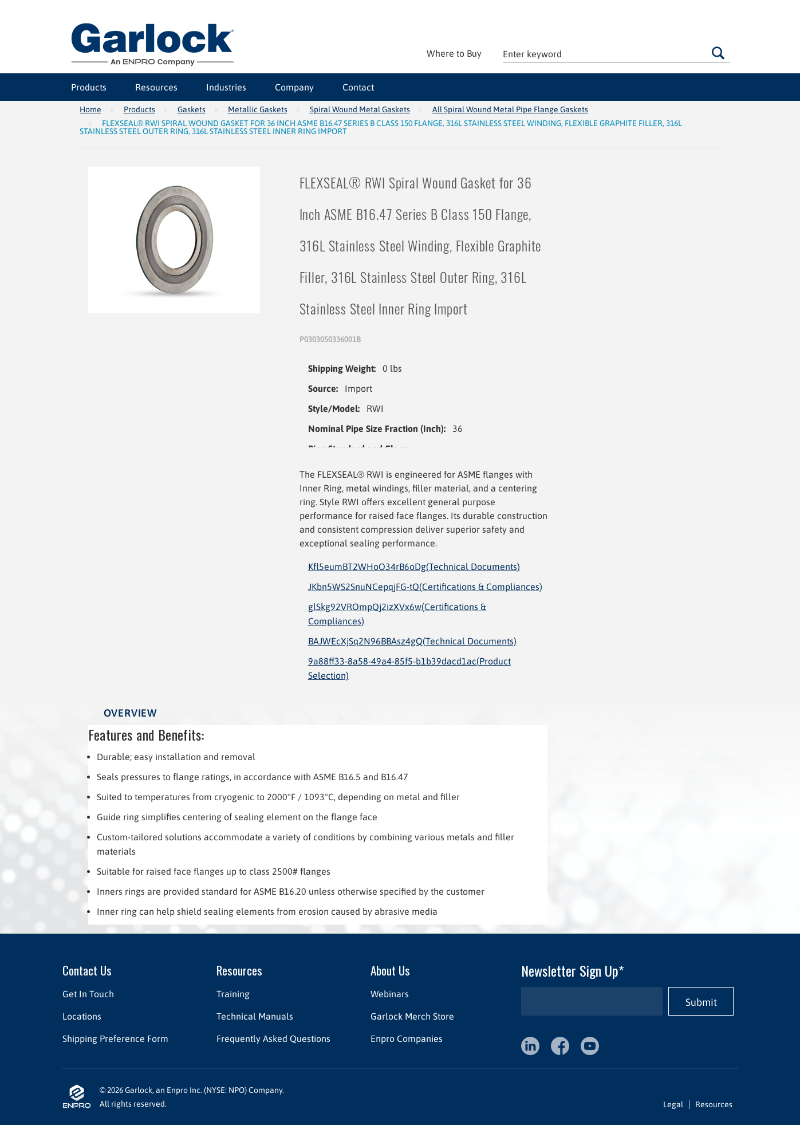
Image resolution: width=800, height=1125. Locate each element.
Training (232, 994)
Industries (226, 87)
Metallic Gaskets (257, 109)
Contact (358, 87)
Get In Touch (88, 994)
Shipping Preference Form (115, 1038)
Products (89, 87)
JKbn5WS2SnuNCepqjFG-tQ (425, 586)
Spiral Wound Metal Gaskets (360, 109)
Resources (156, 87)
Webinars (389, 994)
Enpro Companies (406, 1038)
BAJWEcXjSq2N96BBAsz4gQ (412, 641)
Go (718, 53)
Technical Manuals (254, 1016)
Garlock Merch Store (412, 1016)
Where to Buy (454, 53)
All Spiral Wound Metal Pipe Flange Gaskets (510, 109)
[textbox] (616, 54)
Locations (81, 1016)
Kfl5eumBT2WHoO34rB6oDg (414, 566)
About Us (389, 970)
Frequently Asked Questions (273, 1038)
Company (294, 87)
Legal (673, 1104)
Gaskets (192, 109)
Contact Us (87, 970)
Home (90, 109)
